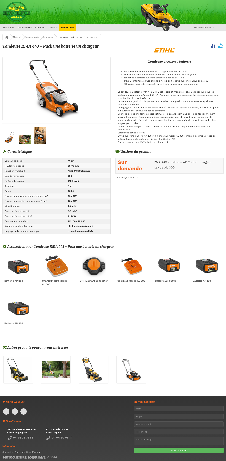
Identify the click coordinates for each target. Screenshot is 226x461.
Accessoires (25, 27)
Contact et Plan (10, 452)
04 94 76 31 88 (20, 437)
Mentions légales (31, 452)
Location (40, 27)
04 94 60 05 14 (59, 437)
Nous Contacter (178, 450)
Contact (53, 27)
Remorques (67, 27)
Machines (8, 27)
